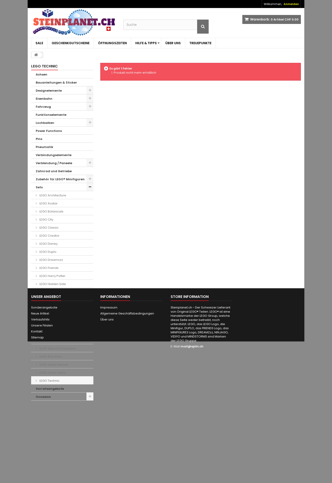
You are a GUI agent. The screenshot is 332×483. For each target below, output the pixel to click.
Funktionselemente (51, 115)
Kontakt (36, 453)
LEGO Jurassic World (54, 316)
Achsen (41, 74)
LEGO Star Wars (50, 356)
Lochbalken (45, 123)
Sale (39, 43)
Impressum (108, 429)
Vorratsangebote (50, 389)
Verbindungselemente (53, 155)
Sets (39, 187)
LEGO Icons (47, 292)
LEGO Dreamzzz (51, 260)
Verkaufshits (40, 441)
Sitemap (37, 459)
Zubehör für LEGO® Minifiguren (60, 179)
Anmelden (291, 4)
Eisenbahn (44, 98)
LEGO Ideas (47, 300)
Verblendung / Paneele (54, 163)
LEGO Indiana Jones (54, 308)
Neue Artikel (40, 435)
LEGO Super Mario (52, 372)
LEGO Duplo (47, 252)
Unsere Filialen (42, 447)
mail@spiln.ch (192, 468)
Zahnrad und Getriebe (54, 171)
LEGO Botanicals (51, 211)
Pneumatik (44, 147)
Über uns (173, 43)
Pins (39, 139)
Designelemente (49, 90)
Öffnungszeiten (112, 43)
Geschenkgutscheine (70, 43)
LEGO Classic (49, 227)
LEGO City (46, 219)
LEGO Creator (49, 235)
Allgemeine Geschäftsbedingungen (127, 435)
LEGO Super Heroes (53, 364)
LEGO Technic (49, 380)
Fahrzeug (43, 107)
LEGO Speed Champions (57, 348)
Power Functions (49, 131)
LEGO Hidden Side (52, 284)
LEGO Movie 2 (49, 332)
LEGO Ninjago (49, 340)
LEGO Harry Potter (52, 276)
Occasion (43, 397)
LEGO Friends (49, 268)
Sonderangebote (44, 429)
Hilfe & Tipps (146, 43)
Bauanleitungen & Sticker (56, 82)
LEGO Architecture (52, 195)
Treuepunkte (200, 43)
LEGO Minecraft (50, 324)
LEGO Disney (48, 244)
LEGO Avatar (48, 203)
